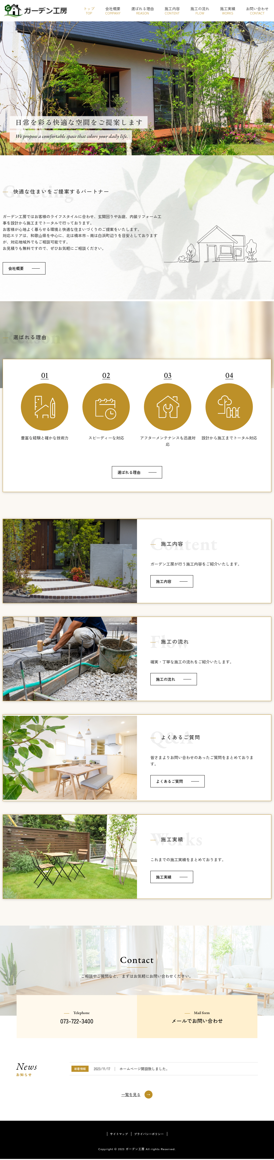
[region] (137, 88)
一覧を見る (131, 1095)
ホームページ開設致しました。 (144, 1069)
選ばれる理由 (129, 472)
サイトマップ (117, 1134)
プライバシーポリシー (149, 1134)
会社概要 (16, 268)
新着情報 (80, 1069)
